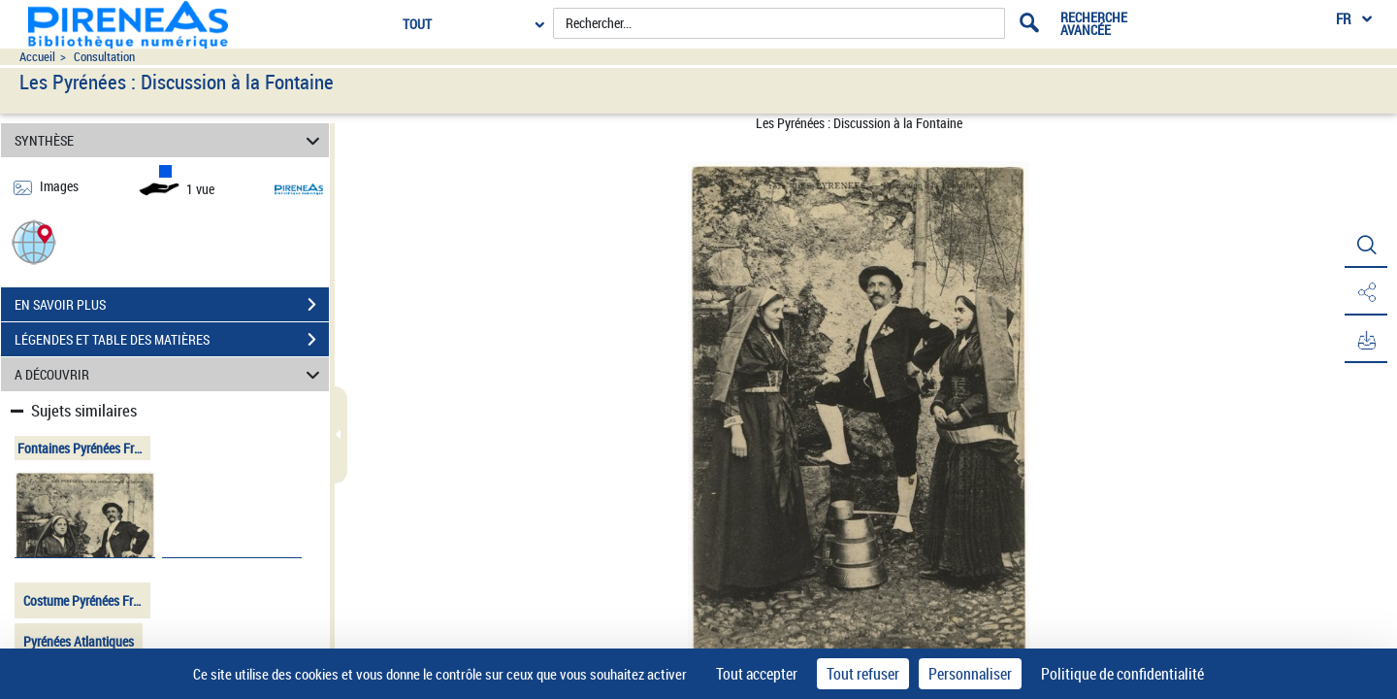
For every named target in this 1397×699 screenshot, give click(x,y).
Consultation (104, 57)
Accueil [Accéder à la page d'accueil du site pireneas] (37, 57)
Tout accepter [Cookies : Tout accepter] (756, 673)
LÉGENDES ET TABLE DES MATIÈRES (172, 339)
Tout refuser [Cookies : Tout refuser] (863, 673)
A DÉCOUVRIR (170, 374)
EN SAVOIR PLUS (172, 304)
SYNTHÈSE (170, 140)
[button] (34, 241)
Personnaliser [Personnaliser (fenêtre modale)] (970, 673)
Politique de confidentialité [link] (1122, 673)
